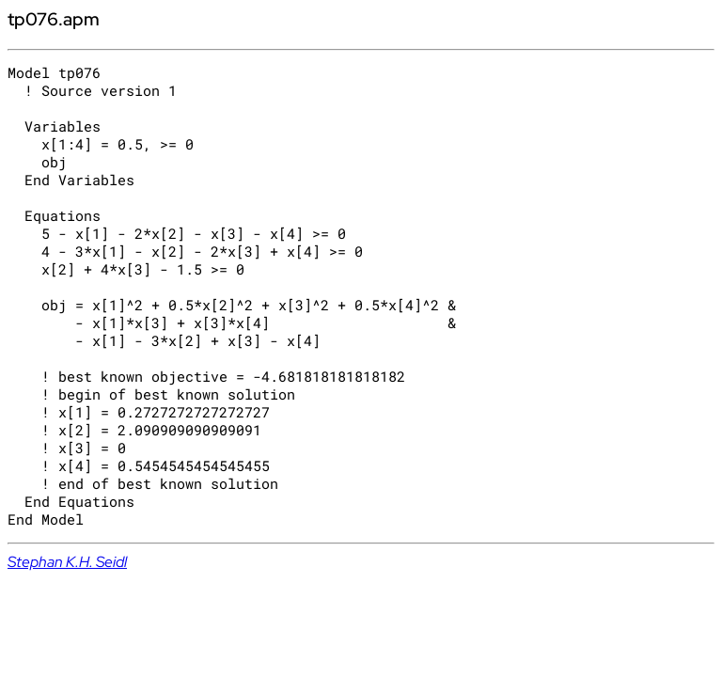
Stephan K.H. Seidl (67, 562)
